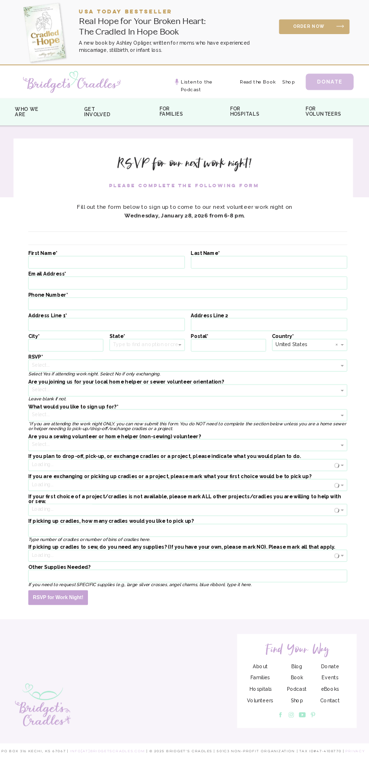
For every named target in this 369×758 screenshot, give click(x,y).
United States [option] (291, 344)
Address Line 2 (209, 315)
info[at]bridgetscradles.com (107, 751)
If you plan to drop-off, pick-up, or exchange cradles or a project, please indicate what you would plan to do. (164, 456)
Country (282, 336)
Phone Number (47, 294)
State (116, 336)
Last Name (204, 253)
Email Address (46, 274)
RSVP (34, 357)
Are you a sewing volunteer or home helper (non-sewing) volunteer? (114, 436)
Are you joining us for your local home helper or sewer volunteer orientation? (126, 381)
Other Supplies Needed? (59, 567)
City (33, 336)
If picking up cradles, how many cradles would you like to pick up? (111, 521)
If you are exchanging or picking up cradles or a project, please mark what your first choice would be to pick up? (169, 476)
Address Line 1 (46, 315)
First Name (42, 253)
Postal (199, 336)
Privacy (355, 751)
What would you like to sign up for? (72, 406)
